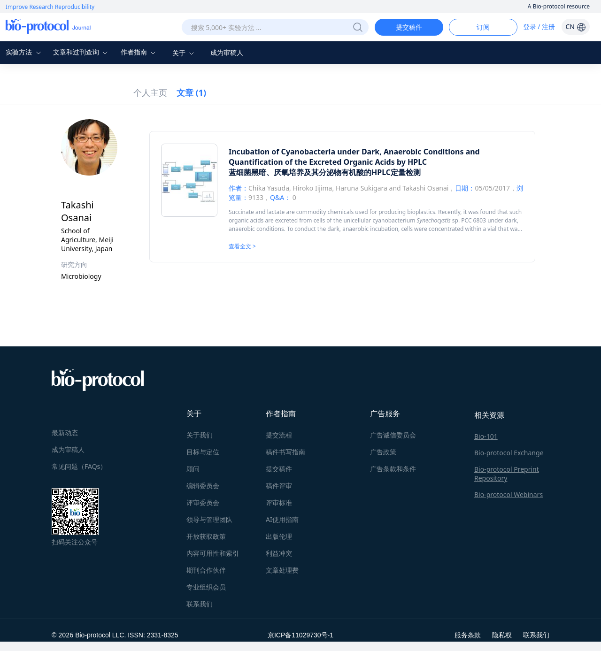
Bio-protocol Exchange (509, 452)
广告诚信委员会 (393, 434)
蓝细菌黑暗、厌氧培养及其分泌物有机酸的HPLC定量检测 (325, 172)
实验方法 (24, 51)
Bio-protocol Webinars (508, 494)
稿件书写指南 (285, 451)
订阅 (483, 27)
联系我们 (199, 603)
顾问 (193, 468)
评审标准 (279, 502)
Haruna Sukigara (361, 188)
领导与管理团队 (209, 519)
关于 (184, 52)
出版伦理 (279, 536)
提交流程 (279, 434)
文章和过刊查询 (81, 51)
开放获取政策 (206, 536)
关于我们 (199, 434)
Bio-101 (486, 436)
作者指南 (139, 51)
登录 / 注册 (539, 26)
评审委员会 (202, 502)
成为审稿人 (226, 52)
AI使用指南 (282, 519)
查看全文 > (242, 246)
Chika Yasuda (268, 188)
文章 (191, 92)
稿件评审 (279, 485)
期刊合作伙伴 (206, 570)
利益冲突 (279, 553)
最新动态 (65, 432)
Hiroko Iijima (312, 188)
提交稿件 (409, 27)
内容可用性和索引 (212, 553)
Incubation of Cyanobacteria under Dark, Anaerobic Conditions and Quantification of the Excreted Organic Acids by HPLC (354, 156)
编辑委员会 (202, 485)
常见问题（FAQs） (79, 466)
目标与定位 (202, 451)
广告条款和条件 (393, 468)
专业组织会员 (206, 586)
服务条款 (468, 634)
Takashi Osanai (425, 188)
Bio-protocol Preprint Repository (506, 474)
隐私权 (502, 634)
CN (575, 26)
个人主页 (150, 92)
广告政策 (383, 451)
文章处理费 (282, 570)
